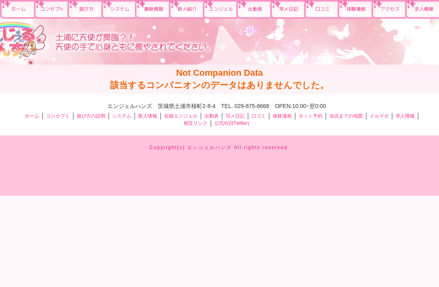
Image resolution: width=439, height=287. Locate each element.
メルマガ (379, 116)
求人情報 (405, 116)
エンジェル (221, 9)
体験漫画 (356, 9)
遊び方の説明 (91, 116)
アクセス (389, 9)
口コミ (322, 9)
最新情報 (153, 9)
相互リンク (196, 123)
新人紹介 (187, 9)
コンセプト (52, 9)
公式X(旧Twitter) (231, 123)
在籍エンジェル (181, 116)
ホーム (18, 9)
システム (119, 9)
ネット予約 (310, 116)
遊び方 (86, 9)
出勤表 (255, 9)
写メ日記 (288, 9)
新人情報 (147, 116)
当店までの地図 (346, 116)
